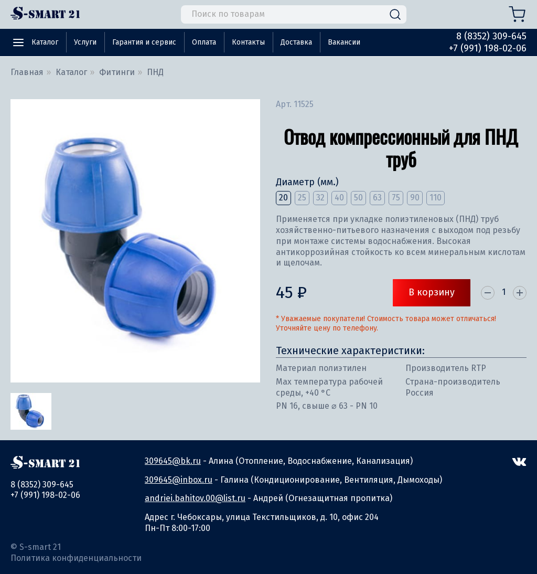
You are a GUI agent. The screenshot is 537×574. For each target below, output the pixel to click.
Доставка (296, 42)
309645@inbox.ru (178, 480)
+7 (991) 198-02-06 (488, 48)
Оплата (204, 42)
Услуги (85, 42)
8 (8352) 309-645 (491, 36)
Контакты (248, 42)
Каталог (44, 42)
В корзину (432, 292)
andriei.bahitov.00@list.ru (195, 498)
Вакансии (344, 42)
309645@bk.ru (173, 461)
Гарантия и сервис (144, 42)
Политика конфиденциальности (76, 558)
